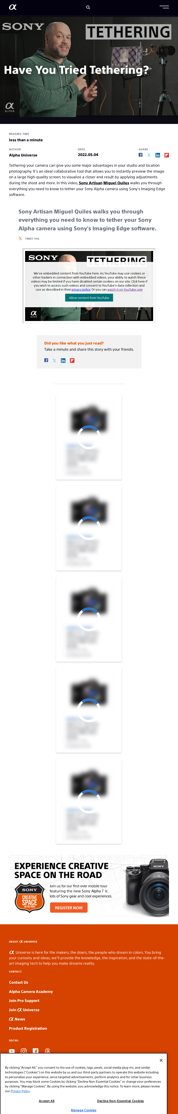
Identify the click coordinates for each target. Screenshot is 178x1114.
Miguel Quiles (116, 182)
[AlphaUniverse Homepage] (13, 7)
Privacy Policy (20, 1111)
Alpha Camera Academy (31, 991)
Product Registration (28, 1028)
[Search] (88, 7)
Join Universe (24, 1009)
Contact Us (18, 982)
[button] (164, 7)
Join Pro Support (24, 1000)
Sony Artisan (90, 182)
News (17, 1018)
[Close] (161, 1081)
